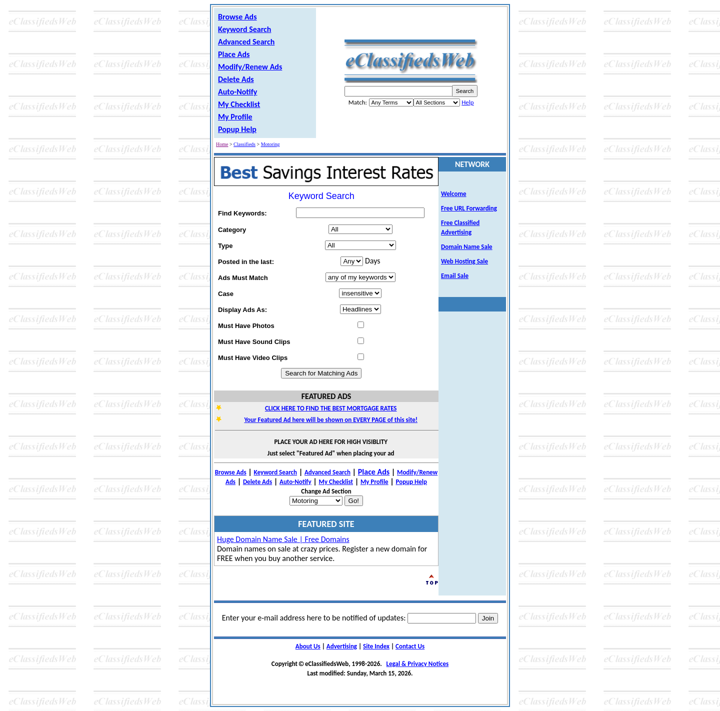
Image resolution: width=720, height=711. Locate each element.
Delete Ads (236, 79)
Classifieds (245, 144)
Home (222, 144)
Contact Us (410, 646)
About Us (308, 646)
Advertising (341, 646)
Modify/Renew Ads (250, 67)
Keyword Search (244, 29)
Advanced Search (246, 41)
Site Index (376, 646)
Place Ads (234, 54)
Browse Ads (237, 17)
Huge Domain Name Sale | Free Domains (283, 539)
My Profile (235, 117)
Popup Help (237, 129)
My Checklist (239, 104)
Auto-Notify (237, 91)
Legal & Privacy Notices (417, 664)
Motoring (270, 144)
